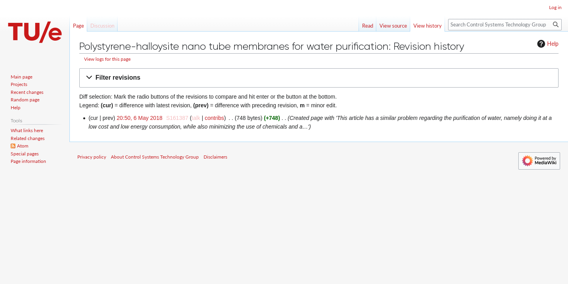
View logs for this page (107, 59)
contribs (214, 118)
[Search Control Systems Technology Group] (505, 24)
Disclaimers (215, 157)
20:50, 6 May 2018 (140, 118)
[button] (319, 78)
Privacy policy (91, 157)
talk (196, 118)
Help (547, 44)
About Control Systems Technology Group (155, 157)
